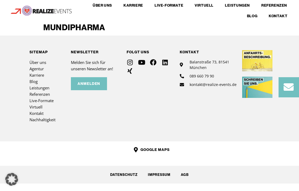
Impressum (159, 174)
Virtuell (204, 5)
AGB (185, 174)
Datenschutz (123, 174)
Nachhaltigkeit (42, 119)
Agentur (36, 68)
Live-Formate (169, 5)
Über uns (102, 5)
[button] (11, 179)
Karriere (133, 5)
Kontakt (278, 16)
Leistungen (237, 5)
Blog (252, 16)
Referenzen (274, 5)
